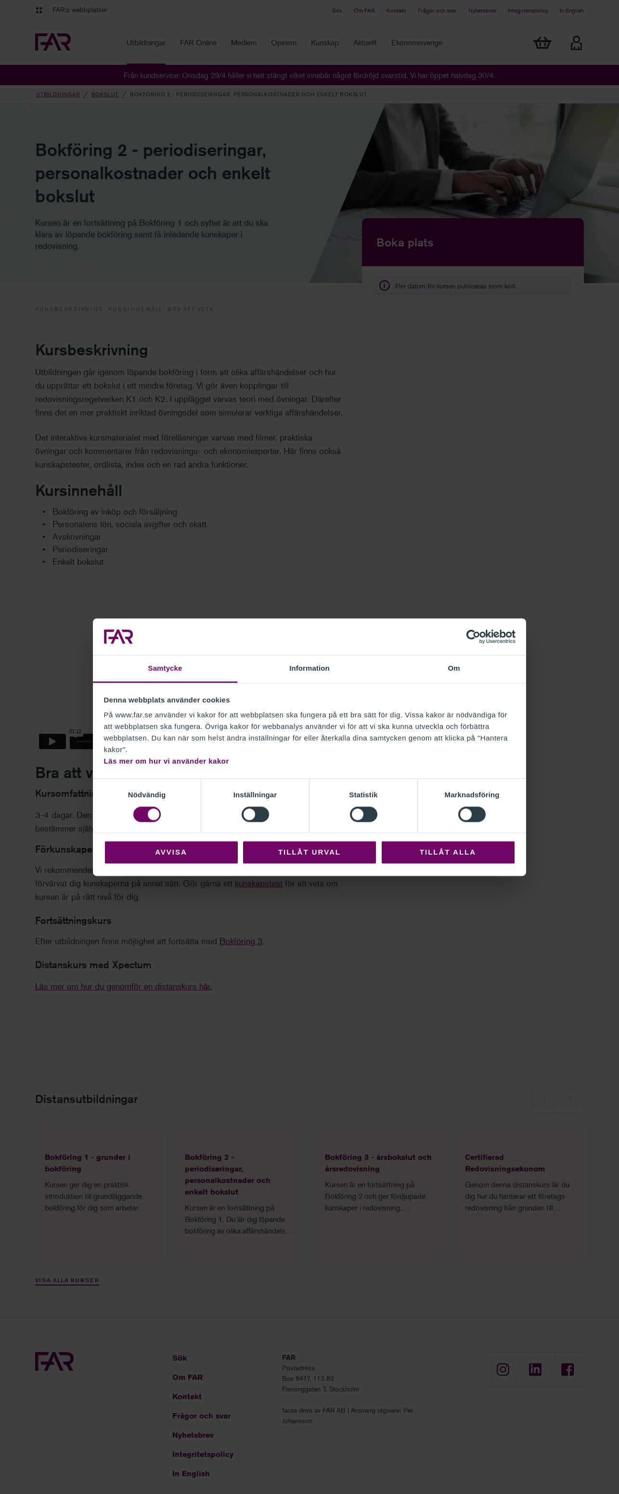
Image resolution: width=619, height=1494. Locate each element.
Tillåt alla (448, 852)
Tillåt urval (309, 852)
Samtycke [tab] (165, 668)
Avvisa (171, 852)
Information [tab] (309, 668)
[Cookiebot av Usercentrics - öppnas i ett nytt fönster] (473, 636)
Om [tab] (454, 668)
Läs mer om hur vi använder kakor (166, 761)
